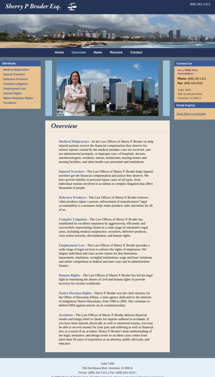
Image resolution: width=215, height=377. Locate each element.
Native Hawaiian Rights (18, 98)
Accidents (9, 102)
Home (59, 52)
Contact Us (184, 63)
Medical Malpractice (16, 69)
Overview (79, 52)
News (98, 52)
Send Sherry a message (191, 113)
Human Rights (12, 93)
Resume (116, 52)
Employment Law (14, 88)
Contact (136, 52)
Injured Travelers (14, 74)
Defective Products (15, 79)
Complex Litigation (15, 84)
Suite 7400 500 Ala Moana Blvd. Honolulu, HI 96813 (190, 94)
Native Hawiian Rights (75, 293)
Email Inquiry (186, 105)
